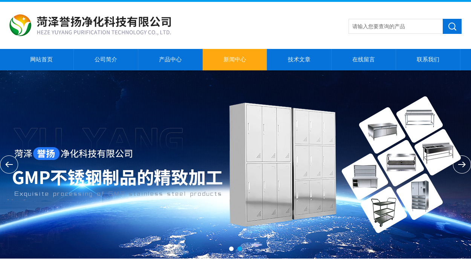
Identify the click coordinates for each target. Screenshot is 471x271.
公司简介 (106, 59)
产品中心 (170, 59)
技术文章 (299, 59)
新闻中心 (234, 59)
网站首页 (41, 59)
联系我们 (428, 59)
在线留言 (363, 59)
